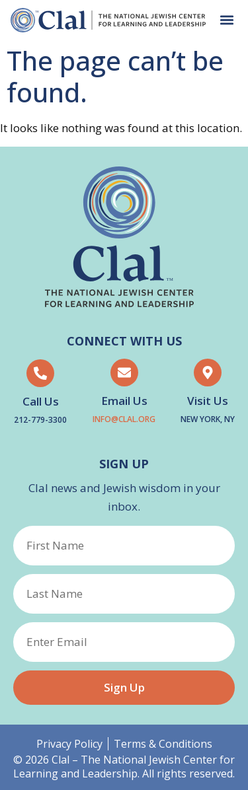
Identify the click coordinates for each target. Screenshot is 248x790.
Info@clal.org (124, 419)
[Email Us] (124, 372)
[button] (226, 20)
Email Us (124, 400)
